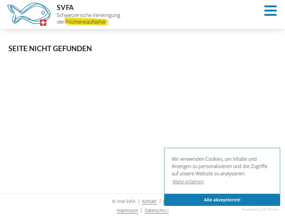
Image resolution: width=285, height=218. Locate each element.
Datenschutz (157, 210)
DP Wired (270, 209)
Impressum (127, 210)
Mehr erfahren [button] (188, 181)
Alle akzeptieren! (222, 200)
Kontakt (149, 201)
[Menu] (270, 12)
